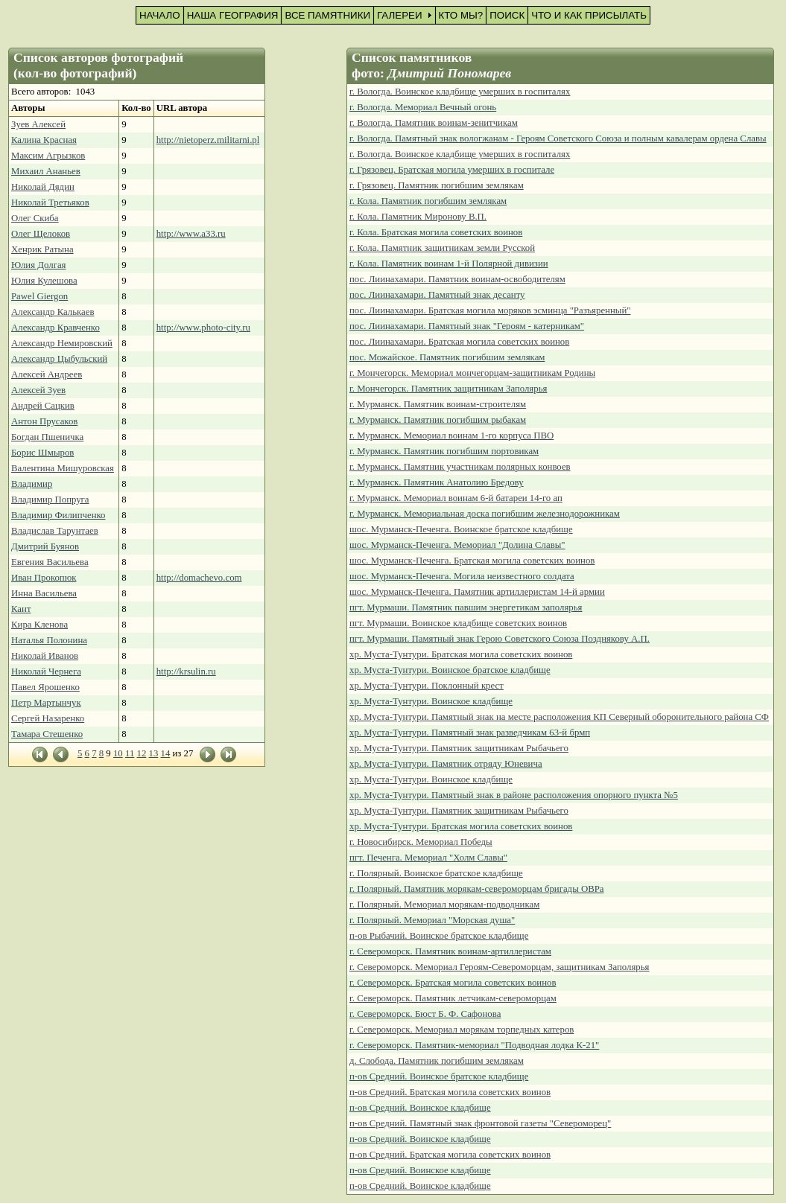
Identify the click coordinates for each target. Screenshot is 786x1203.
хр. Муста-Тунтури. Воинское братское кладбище (450, 670)
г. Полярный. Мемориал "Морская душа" (432, 920)
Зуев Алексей (38, 124)
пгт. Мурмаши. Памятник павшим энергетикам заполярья (465, 607)
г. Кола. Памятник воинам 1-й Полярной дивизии (448, 263)
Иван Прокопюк (43, 577)
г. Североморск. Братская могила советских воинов (452, 982)
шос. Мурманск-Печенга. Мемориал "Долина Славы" (457, 545)
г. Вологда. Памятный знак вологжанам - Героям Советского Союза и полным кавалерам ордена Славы (558, 138)
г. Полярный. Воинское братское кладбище (436, 873)
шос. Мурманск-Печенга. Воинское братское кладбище (461, 529)
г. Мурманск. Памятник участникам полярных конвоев (460, 467)
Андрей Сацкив (43, 406)
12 (141, 753)
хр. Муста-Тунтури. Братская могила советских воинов (460, 654)
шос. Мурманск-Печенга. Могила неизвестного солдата (461, 576)
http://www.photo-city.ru (203, 327)
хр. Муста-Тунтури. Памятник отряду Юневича (445, 764)
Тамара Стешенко (47, 734)
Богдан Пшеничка (47, 437)
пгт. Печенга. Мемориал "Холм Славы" (428, 857)
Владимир (31, 484)
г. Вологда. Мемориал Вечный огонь (422, 107)
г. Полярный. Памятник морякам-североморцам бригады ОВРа (476, 889)
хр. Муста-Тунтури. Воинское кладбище (431, 701)
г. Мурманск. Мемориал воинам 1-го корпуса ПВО (451, 435)
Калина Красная (44, 140)
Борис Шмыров (42, 452)
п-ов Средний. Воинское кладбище (420, 1108)
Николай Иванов (44, 656)
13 (153, 753)
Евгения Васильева (50, 562)
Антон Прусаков (44, 421)
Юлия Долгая (38, 265)
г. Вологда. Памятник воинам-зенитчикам (433, 123)
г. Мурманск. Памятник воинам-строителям (437, 404)
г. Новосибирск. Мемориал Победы (420, 842)
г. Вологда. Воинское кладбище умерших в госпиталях (459, 91)
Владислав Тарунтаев (54, 531)
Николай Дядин (43, 187)
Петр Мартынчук (46, 703)
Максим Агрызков (48, 155)
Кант (21, 609)
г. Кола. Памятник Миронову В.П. (418, 216)
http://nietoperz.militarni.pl (208, 140)
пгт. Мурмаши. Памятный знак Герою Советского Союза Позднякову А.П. (499, 639)
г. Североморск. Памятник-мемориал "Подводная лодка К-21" (474, 1045)
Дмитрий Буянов (45, 546)
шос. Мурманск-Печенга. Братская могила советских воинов (472, 560)
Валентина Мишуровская (62, 468)
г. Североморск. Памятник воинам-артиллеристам (450, 951)
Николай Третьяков (50, 202)
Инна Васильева (44, 593)
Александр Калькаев (53, 312)
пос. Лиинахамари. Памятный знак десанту (436, 295)
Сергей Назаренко (47, 718)
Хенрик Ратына (42, 249)
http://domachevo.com (199, 577)
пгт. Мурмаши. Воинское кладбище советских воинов (458, 623)
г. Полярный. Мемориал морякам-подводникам (444, 904)
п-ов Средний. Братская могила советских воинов (450, 1092)
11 (129, 753)
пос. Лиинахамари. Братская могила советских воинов (459, 341)
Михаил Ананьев (45, 171)
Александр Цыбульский (59, 359)
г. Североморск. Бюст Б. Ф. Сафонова (425, 1014)
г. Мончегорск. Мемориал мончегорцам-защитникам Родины (472, 373)
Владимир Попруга (50, 499)
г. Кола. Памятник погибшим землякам (428, 201)
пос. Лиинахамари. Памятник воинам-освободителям (457, 279)
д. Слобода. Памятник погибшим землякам (436, 1061)
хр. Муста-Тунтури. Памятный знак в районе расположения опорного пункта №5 (513, 795)
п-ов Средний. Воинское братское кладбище (438, 1076)
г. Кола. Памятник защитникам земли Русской (442, 248)
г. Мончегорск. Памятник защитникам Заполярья (448, 388)
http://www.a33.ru (191, 234)
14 (165, 753)
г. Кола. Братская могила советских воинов (435, 232)
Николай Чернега (46, 671)
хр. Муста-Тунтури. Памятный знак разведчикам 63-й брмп (469, 732)
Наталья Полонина (49, 640)
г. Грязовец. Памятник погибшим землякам (436, 185)
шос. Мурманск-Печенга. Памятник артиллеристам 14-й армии (477, 592)
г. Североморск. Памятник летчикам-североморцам (453, 998)
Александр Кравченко (55, 327)
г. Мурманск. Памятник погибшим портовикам (444, 451)
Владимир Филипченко (58, 515)
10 (118, 753)
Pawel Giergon (39, 296)
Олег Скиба (35, 218)
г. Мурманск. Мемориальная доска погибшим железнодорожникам (484, 513)
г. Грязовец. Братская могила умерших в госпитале (451, 170)
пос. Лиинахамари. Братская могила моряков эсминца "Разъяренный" (489, 310)
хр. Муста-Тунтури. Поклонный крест (426, 685)
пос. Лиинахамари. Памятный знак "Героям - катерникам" (466, 326)
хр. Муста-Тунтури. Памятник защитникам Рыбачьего (458, 748)
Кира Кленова (39, 624)
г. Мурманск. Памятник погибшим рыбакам (437, 420)
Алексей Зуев (38, 390)
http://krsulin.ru (186, 671)
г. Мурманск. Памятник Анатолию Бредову (436, 482)
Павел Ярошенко (45, 687)
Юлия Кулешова (44, 280)
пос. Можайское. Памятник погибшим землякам (447, 357)
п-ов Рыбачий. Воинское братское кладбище (438, 936)
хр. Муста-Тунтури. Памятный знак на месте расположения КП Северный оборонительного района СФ (559, 717)
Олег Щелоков (40, 234)
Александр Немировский (61, 343)
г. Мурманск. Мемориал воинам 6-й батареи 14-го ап (455, 498)
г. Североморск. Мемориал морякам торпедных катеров (461, 1029)
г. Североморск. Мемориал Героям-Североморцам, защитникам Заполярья (499, 967)
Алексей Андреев (46, 374)
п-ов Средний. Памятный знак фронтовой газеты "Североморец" (480, 1123)
